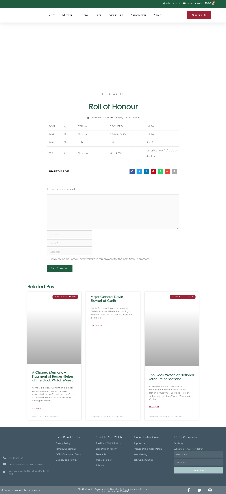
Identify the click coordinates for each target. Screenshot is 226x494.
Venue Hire (116, 15)
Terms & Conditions (66, 448)
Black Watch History (106, 448)
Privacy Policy (63, 443)
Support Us (139, 443)
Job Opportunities (143, 459)
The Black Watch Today (108, 443)
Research (101, 454)
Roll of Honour (132, 117)
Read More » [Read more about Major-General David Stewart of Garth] (96, 325)
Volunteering (140, 454)
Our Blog (178, 443)
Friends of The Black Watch (148, 448)
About (157, 15)
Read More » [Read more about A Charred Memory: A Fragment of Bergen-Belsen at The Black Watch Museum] (38, 408)
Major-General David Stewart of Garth (107, 298)
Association (138, 15)
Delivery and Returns (66, 459)
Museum (67, 15)
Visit (51, 15)
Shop (99, 15)
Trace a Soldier (103, 459)
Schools (100, 465)
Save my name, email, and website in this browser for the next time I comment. (100, 258)
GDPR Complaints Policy (68, 454)
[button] (132, 171)
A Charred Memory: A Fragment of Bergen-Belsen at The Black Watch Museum (54, 376)
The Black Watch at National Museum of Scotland (171, 377)
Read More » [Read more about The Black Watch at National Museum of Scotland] (155, 407)
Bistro (84, 15)
